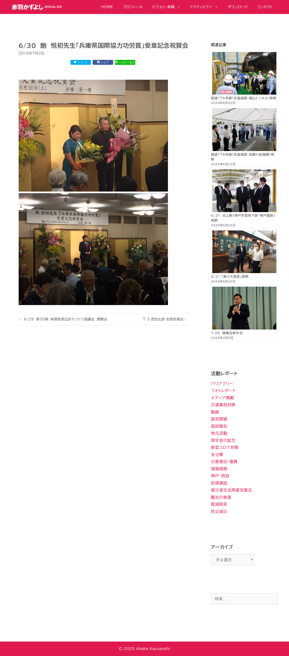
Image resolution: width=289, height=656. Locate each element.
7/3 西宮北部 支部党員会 (163, 319)
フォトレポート (223, 390)
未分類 (217, 455)
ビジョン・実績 (168, 7)
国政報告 (219, 426)
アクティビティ (206, 7)
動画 (215, 412)
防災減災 (219, 511)
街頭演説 (219, 483)
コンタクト (265, 7)
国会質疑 (219, 419)
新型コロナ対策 (225, 447)
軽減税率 (219, 504)
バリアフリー (222, 383)
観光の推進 (221, 497)
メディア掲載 (222, 398)
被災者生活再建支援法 (231, 490)
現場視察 (219, 469)
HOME (107, 7)
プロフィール (133, 7)
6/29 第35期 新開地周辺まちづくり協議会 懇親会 (65, 319)
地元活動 (219, 433)
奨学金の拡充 (223, 440)
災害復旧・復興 (224, 462)
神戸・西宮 (220, 476)
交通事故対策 (223, 405)
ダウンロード (238, 7)
